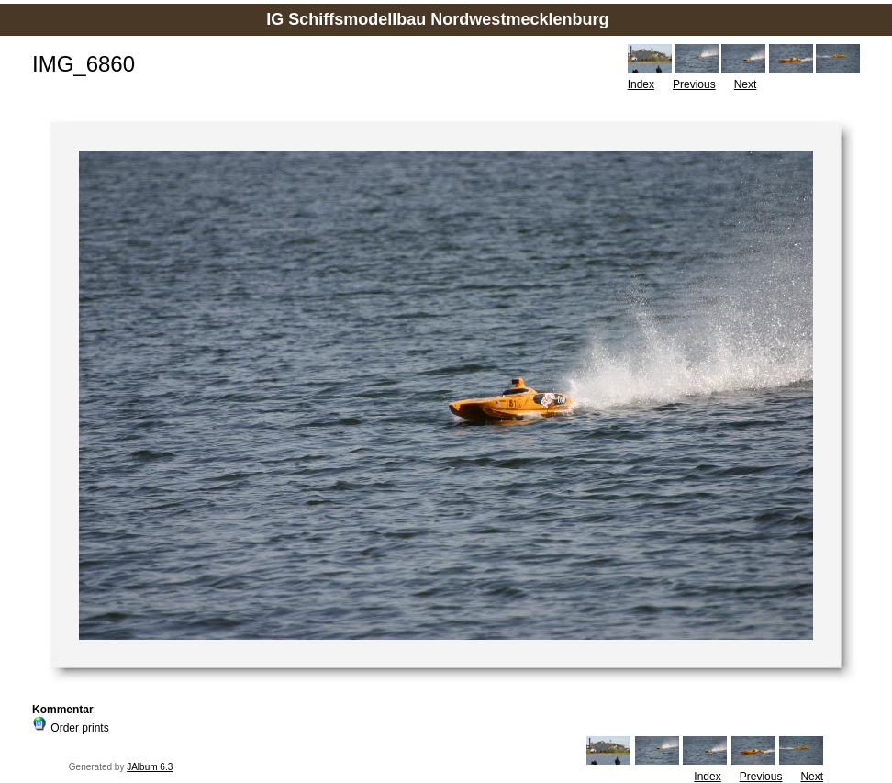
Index (641, 84)
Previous (694, 84)
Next (745, 84)
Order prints (70, 727)
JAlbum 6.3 (150, 767)
